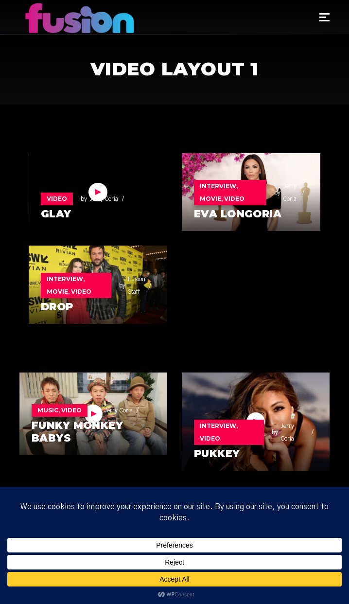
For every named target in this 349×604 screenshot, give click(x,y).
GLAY (56, 214)
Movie (210, 198)
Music (47, 410)
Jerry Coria (103, 199)
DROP (57, 307)
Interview (218, 186)
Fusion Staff (136, 285)
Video (57, 198)
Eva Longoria (237, 214)
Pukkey (217, 453)
